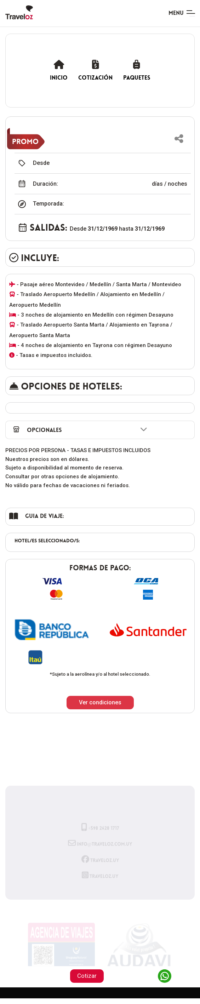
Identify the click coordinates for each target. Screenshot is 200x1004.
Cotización (95, 70)
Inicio (59, 70)
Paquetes (136, 70)
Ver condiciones (100, 702)
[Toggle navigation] (181, 13)
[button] (178, 138)
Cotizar (87, 975)
